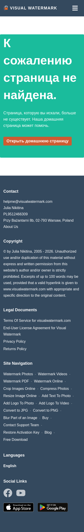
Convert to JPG (15, 410)
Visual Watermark (30, 8)
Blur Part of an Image (20, 418)
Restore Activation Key (21, 432)
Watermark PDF (16, 381)
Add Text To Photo (56, 396)
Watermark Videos (52, 374)
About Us (10, 227)
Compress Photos (54, 389)
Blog (48, 432)
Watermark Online (48, 381)
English (9, 466)
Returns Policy (14, 349)
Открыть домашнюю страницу (37, 141)
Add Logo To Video (54, 403)
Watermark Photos (18, 374)
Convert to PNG (45, 410)
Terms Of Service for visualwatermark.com (37, 320)
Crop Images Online (19, 389)
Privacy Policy (14, 341)
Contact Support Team (21, 425)
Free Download (15, 439)
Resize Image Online (20, 396)
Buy (45, 418)
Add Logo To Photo (18, 403)
